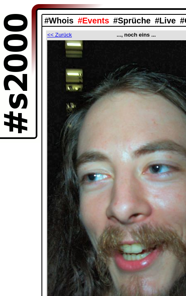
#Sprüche (132, 20)
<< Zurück (59, 35)
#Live (165, 20)
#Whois (58, 20)
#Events (93, 20)
